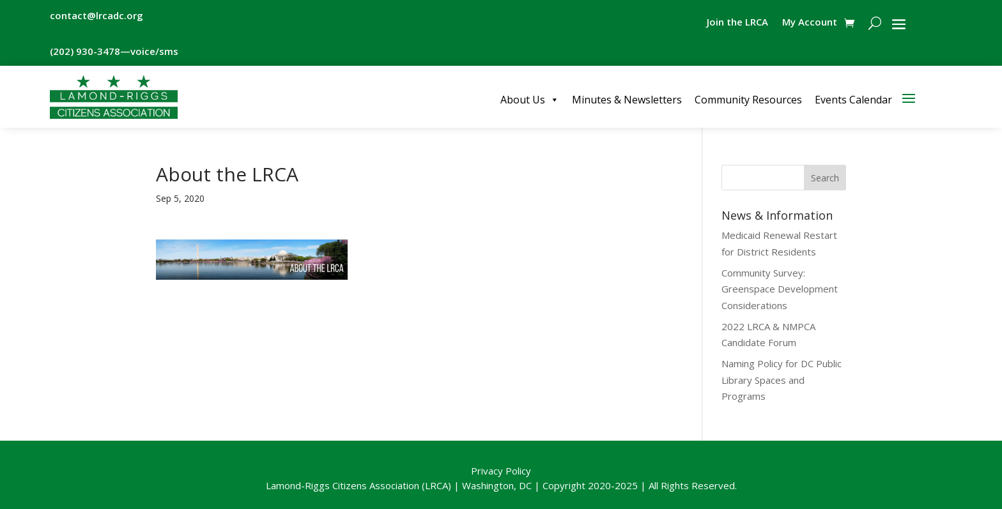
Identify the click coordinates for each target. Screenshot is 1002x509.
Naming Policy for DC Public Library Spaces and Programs (781, 379)
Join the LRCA (737, 22)
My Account (809, 22)
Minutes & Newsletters (627, 100)
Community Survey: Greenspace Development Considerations (779, 289)
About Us (529, 99)
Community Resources (748, 100)
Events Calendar (853, 100)
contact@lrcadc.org (96, 15)
